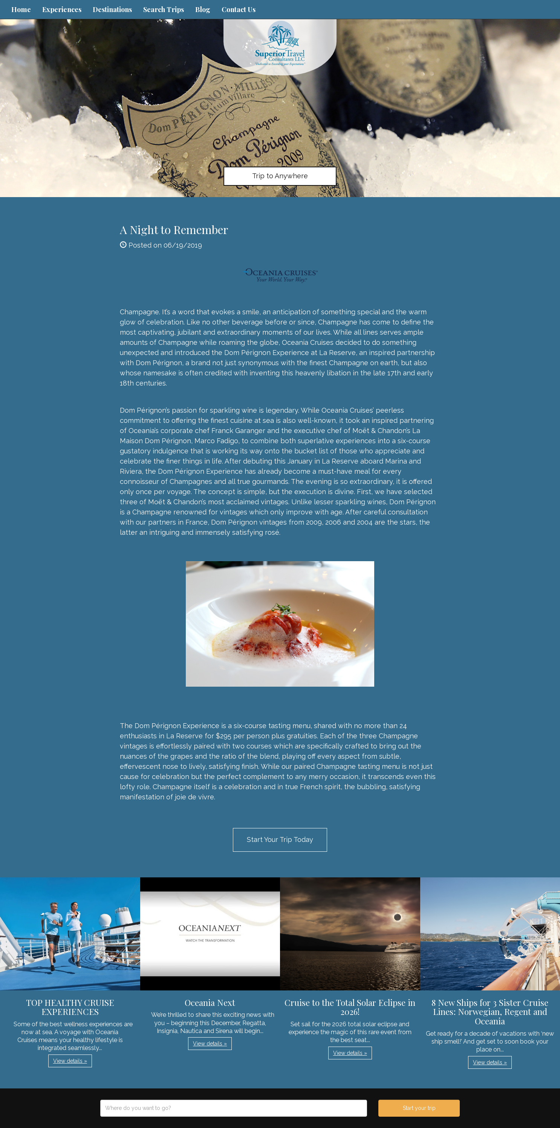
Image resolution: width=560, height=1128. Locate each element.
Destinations (112, 9)
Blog (202, 9)
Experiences (61, 9)
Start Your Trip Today (280, 839)
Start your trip (419, 1108)
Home (21, 9)
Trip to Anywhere (280, 176)
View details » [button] (70, 1061)
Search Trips (163, 9)
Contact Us (239, 9)
